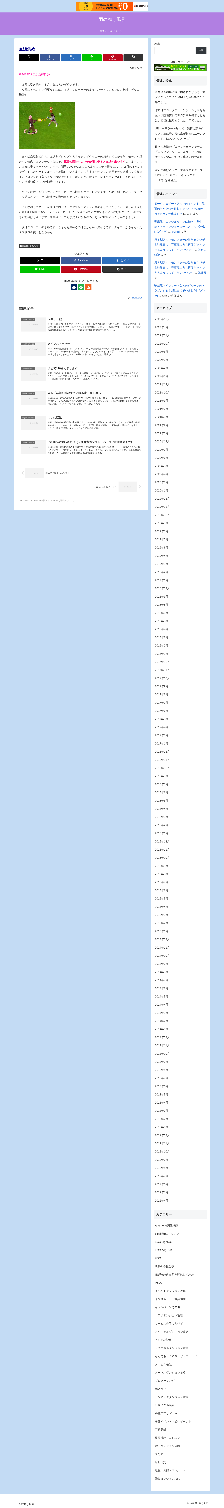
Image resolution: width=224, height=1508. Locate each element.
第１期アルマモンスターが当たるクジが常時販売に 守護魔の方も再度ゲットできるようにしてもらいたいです (179, 244)
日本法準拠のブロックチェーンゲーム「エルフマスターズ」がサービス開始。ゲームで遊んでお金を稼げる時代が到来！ (180, 154)
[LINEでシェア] (92, 57)
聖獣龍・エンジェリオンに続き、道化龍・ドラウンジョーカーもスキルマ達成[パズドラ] (179, 226)
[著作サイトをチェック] (74, 287)
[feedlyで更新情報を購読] (81, 287)
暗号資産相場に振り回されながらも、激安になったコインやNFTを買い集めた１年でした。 (180, 97)
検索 (157, 43)
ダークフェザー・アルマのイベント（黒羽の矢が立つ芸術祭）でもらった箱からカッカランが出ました (179, 208)
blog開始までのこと (29, 246)
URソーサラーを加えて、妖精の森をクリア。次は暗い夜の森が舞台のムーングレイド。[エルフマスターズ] (180, 133)
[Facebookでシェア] (50, 57)
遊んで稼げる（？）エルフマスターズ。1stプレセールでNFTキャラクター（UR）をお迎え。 (180, 175)
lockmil (175, 231)
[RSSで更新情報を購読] (88, 287)
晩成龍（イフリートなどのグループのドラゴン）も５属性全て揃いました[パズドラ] (179, 290)
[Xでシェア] (29, 57)
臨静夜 (202, 272)
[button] (133, 57)
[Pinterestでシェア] (113, 57)
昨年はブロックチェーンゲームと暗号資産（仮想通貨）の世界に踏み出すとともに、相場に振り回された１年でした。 (180, 115)
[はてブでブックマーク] (71, 57)
